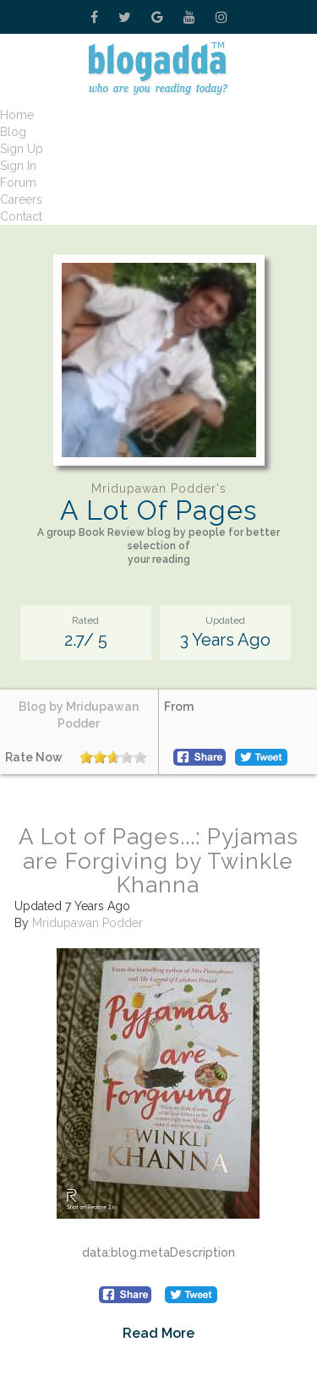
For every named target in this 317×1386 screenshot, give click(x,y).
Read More (158, 1333)
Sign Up (21, 149)
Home (17, 115)
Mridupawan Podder (87, 923)
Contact (21, 216)
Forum (18, 182)
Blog (13, 132)
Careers (21, 199)
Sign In (18, 165)
